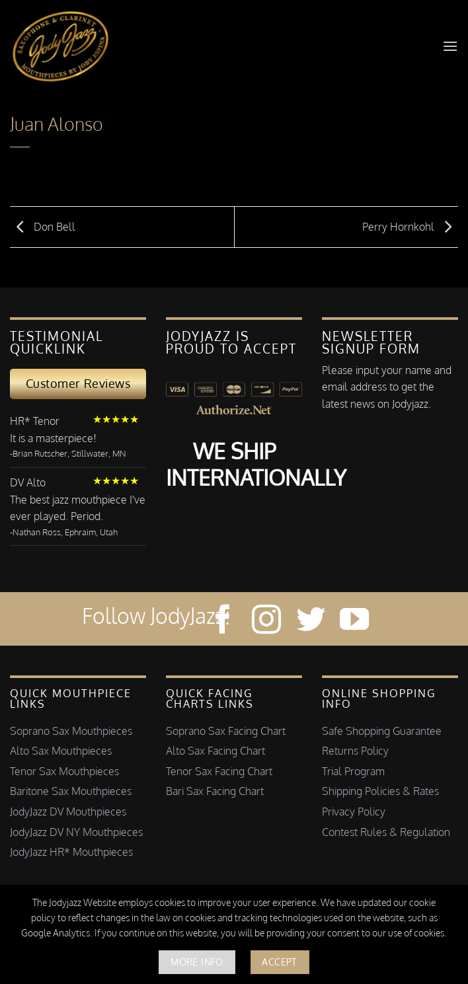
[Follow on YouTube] (354, 621)
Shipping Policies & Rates (380, 791)
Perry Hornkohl (410, 226)
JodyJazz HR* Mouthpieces (71, 851)
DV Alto (28, 482)
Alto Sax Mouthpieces (61, 750)
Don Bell (42, 226)
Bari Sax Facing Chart (215, 791)
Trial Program (353, 771)
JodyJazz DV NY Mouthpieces (76, 832)
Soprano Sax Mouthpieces (71, 731)
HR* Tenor (34, 421)
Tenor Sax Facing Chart (219, 771)
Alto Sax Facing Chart (215, 750)
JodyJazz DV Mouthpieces (68, 811)
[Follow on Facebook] (222, 621)
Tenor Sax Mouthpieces (64, 771)
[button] (450, 46)
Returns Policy (355, 750)
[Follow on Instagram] (266, 621)
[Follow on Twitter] (310, 621)
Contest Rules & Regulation (386, 832)
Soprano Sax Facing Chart (226, 731)
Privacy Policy (353, 811)
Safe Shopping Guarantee (382, 731)
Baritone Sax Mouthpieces (71, 791)
